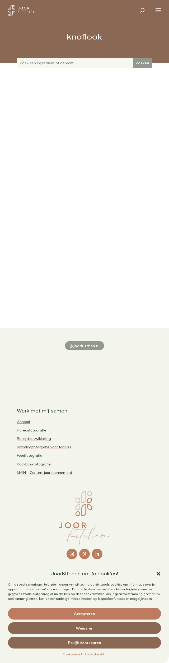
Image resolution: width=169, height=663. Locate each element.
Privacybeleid (94, 654)
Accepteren (84, 613)
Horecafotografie (31, 430)
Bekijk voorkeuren (84, 642)
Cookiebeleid (72, 654)
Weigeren (84, 628)
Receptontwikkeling (34, 438)
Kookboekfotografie (34, 464)
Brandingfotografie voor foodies (44, 447)
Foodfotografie (29, 455)
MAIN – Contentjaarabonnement (44, 472)
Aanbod (23, 421)
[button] (158, 573)
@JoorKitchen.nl (84, 345)
